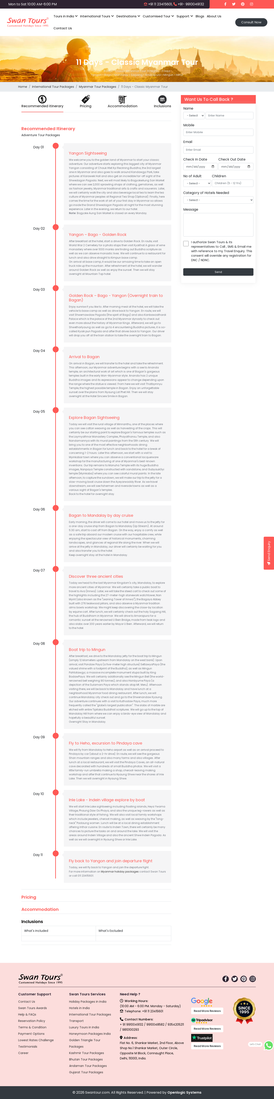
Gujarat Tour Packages (86, 1072)
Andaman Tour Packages (88, 1066)
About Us (214, 16)
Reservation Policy (31, 1021)
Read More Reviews (207, 1011)
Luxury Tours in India (84, 1027)
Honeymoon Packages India (90, 1034)
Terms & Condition (32, 1027)
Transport (76, 1021)
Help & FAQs (27, 1014)
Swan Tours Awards (32, 1008)
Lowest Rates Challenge (36, 1040)
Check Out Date (232, 159)
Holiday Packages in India (87, 1001)
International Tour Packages (53, 87)
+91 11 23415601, (160, 4)
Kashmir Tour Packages (86, 1053)
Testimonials (27, 1046)
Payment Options (31, 1034)
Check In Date (195, 159)
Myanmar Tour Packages (97, 87)
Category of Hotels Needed (206, 192)
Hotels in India (79, 1008)
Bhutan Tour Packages (86, 1059)
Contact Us (63, 28)
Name (188, 108)
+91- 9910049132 (191, 4)
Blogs (200, 16)
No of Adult (192, 176)
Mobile (188, 125)
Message (190, 209)
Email (187, 141)
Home (22, 87)
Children (219, 176)
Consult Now (251, 22)
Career (23, 1053)
